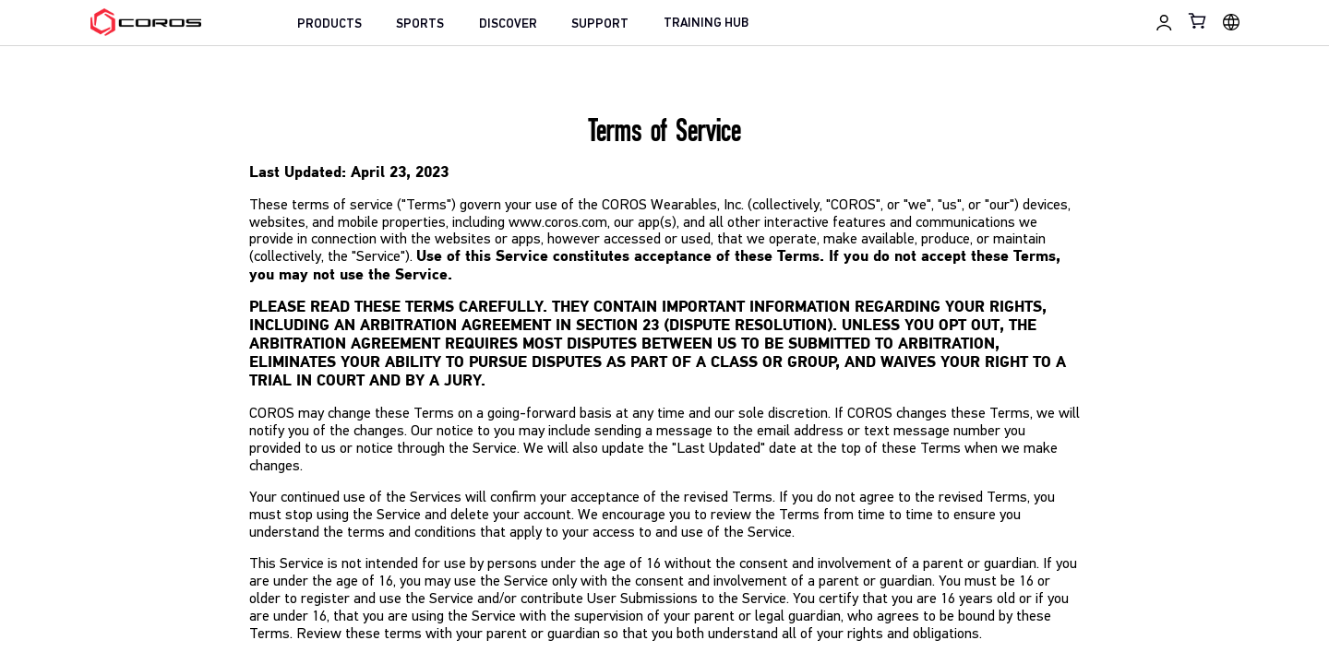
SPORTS (420, 24)
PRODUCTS (329, 24)
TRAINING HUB (706, 24)
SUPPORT (600, 24)
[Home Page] (145, 22)
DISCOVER (508, 24)
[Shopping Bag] (1198, 20)
